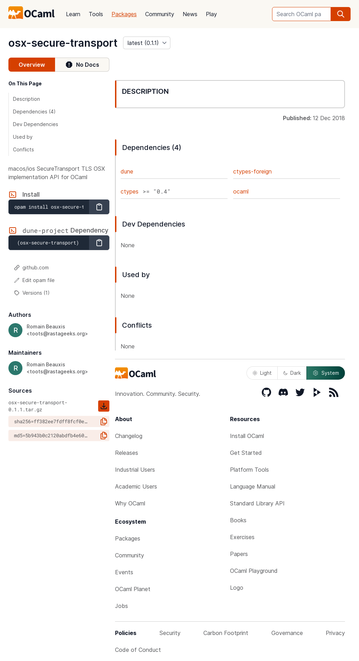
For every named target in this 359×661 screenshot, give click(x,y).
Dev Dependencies (35, 124)
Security (170, 632)
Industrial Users (135, 469)
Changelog (128, 435)
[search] (341, 14)
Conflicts (23, 149)
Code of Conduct (138, 649)
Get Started (246, 452)
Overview (32, 64)
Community (159, 14)
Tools (96, 14)
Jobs (121, 605)
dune (127, 171)
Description (26, 99)
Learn (73, 14)
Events (124, 572)
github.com (31, 267)
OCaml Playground (254, 570)
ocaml (241, 191)
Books (238, 520)
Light (262, 373)
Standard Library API (257, 503)
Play (211, 14)
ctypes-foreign (252, 171)
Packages (124, 14)
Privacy (335, 632)
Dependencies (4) (34, 111)
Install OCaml (247, 435)
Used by (23, 137)
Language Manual (252, 486)
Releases (126, 452)
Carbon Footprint (225, 632)
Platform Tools (249, 469)
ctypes (129, 191)
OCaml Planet (132, 589)
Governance (287, 632)
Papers (239, 553)
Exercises (242, 537)
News (190, 14)
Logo (236, 587)
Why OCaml (130, 503)
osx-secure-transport (62, 43)
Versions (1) (32, 293)
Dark (292, 373)
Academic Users (136, 486)
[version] (146, 43)
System (325, 373)
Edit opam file (34, 280)
